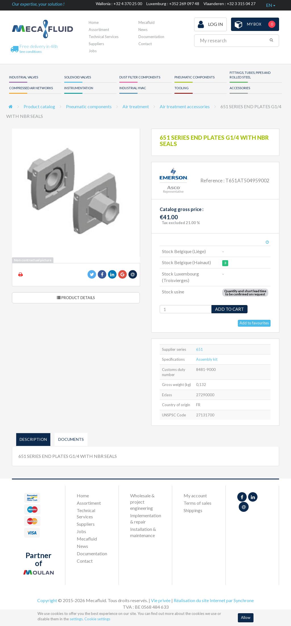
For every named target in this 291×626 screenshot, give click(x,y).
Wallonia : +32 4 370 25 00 (119, 3)
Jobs (93, 51)
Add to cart (229, 309)
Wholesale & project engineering (142, 502)
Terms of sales (197, 503)
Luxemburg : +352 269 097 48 (172, 3)
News (142, 29)
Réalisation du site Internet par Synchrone (214, 600)
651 (199, 349)
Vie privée (161, 600)
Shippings (193, 510)
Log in (210, 24)
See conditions (30, 51)
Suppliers (96, 43)
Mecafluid (146, 22)
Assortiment (99, 29)
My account (195, 495)
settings (76, 619)
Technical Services (104, 36)
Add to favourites (254, 323)
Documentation (151, 36)
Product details (76, 297)
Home (94, 22)
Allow (245, 617)
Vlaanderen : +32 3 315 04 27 (229, 3)
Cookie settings (97, 619)
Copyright (47, 600)
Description (33, 439)
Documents (71, 439)
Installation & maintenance (143, 532)
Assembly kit (206, 359)
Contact (145, 43)
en (270, 5)
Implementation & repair (145, 518)
